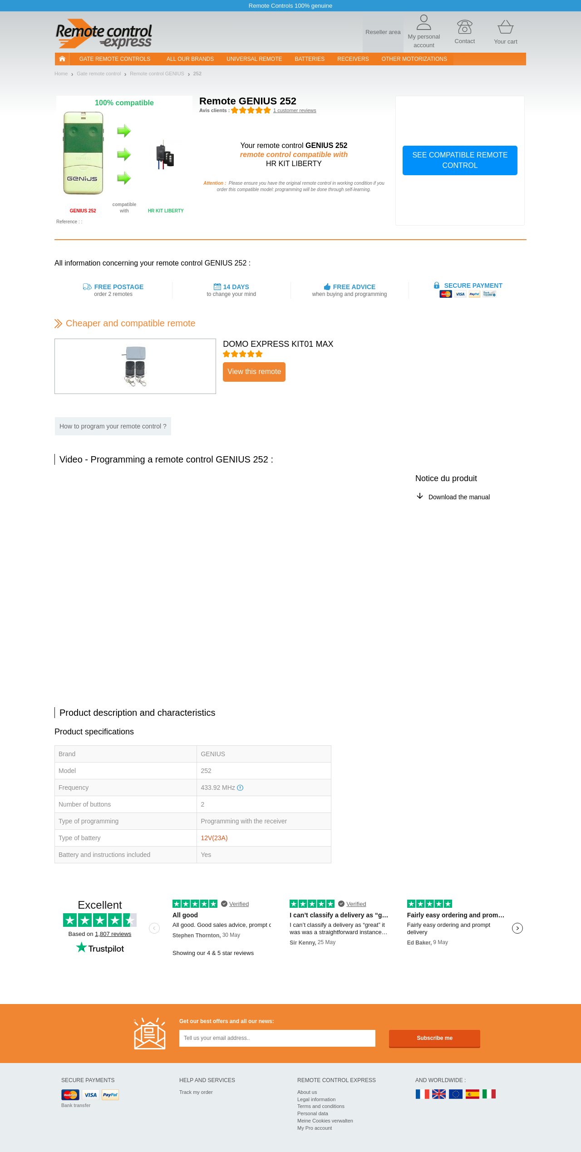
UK (439, 1094)
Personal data (312, 1113)
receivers (353, 59)
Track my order (196, 1092)
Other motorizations (414, 59)
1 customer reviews (294, 110)
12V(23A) (214, 838)
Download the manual (459, 497)
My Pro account (314, 1128)
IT (489, 1094)
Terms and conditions (321, 1106)
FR (422, 1094)
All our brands (190, 59)
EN (456, 1094)
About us (307, 1092)
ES (472, 1094)
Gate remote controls (114, 59)
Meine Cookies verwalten (325, 1120)
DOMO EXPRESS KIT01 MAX (278, 344)
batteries (310, 59)
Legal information (316, 1099)
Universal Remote (254, 59)
